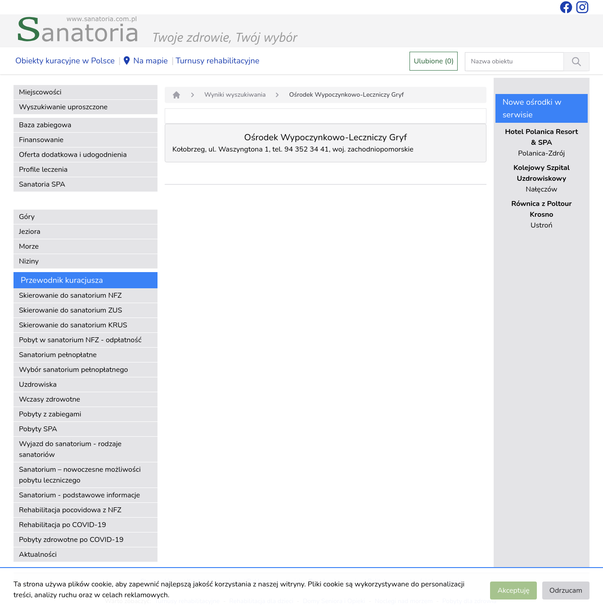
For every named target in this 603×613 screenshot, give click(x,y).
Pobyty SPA (38, 429)
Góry (27, 217)
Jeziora (29, 232)
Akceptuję (513, 590)
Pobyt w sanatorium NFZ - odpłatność (80, 340)
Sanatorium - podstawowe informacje (79, 495)
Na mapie (145, 61)
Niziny (29, 261)
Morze (29, 246)
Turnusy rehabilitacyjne (217, 60)
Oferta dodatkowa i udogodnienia (73, 155)
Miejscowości (40, 92)
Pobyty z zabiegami (50, 414)
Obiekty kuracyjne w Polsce (65, 60)
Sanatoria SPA (42, 184)
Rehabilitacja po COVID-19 (62, 525)
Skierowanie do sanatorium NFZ (70, 295)
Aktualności (38, 554)
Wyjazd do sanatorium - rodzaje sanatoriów (70, 449)
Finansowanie (41, 140)
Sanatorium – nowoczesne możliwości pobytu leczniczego (80, 475)
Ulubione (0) (434, 61)
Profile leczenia (43, 170)
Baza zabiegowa (45, 125)
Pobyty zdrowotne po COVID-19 (71, 540)
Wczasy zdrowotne (49, 399)
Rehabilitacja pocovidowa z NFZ (70, 510)
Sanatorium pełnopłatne (58, 355)
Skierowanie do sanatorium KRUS (73, 325)
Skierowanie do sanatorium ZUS (70, 310)
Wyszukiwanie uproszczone (63, 107)
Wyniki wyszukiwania (235, 94)
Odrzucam (565, 590)
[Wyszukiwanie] (576, 61)
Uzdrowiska (38, 384)
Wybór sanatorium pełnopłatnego (73, 370)
